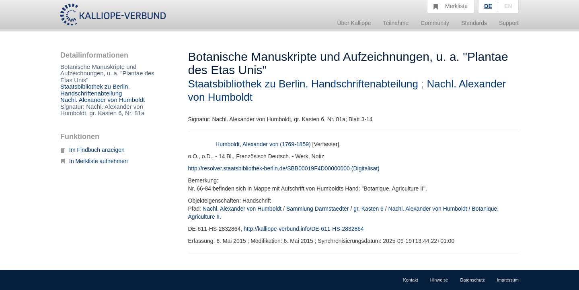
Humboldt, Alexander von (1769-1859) (263, 144)
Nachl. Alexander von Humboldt (102, 99)
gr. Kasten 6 (368, 208)
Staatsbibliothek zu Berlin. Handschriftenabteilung (95, 90)
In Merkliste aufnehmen (94, 161)
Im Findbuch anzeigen (92, 150)
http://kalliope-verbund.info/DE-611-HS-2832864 (304, 229)
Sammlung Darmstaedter (317, 208)
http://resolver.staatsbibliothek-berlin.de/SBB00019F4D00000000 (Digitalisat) (284, 168)
